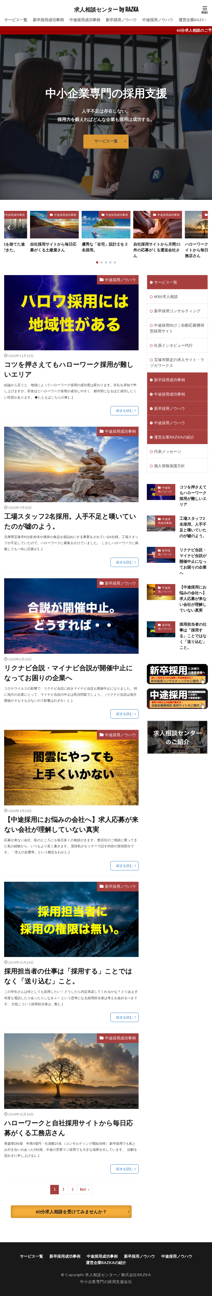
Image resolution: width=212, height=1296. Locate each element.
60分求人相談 (166, 296)
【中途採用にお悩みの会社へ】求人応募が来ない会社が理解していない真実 (71, 824)
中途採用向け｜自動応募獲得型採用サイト (177, 328)
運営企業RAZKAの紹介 (174, 437)
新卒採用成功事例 (48, 19)
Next (83, 1189)
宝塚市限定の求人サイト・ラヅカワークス (177, 362)
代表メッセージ (167, 451)
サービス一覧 (15, 19)
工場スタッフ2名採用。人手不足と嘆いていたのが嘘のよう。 (70, 521)
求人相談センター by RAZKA (106, 9)
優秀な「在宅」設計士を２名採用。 (105, 247)
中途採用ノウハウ (157, 19)
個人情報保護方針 (169, 465)
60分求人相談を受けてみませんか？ (71, 1211)
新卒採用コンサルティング (177, 310)
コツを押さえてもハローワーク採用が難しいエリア (69, 369)
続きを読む (124, 410)
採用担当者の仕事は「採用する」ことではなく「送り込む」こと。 (68, 976)
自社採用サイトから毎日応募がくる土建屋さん (53, 247)
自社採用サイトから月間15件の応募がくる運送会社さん (156, 250)
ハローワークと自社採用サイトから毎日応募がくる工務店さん (68, 1128)
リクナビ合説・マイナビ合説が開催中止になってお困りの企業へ (68, 673)
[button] (9, 227)
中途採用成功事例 (84, 19)
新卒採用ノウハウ (121, 19)
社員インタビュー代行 (173, 345)
